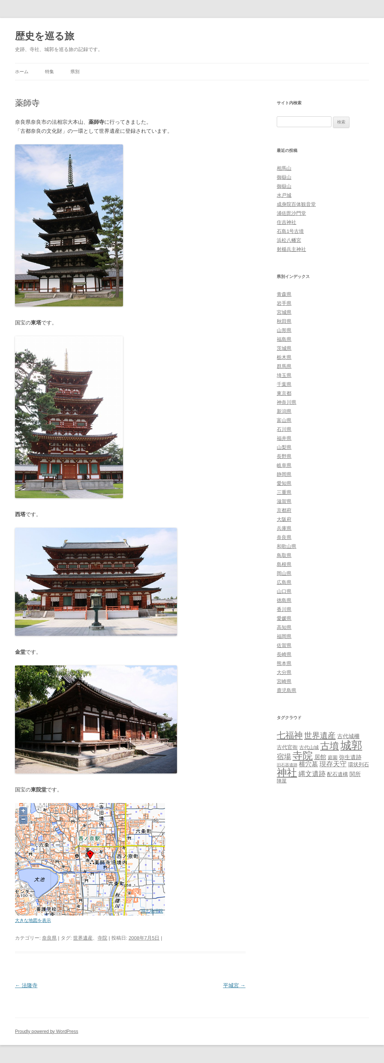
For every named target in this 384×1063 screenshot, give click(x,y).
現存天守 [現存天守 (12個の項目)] (333, 764)
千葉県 (284, 384)
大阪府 (284, 519)
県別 (75, 71)
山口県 (284, 591)
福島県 (284, 339)
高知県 (284, 627)
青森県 (284, 294)
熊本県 (284, 663)
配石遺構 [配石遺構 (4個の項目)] (337, 774)
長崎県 (284, 654)
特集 (49, 71)
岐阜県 (284, 465)
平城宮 (234, 985)
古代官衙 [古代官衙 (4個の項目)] (287, 747)
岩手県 (284, 303)
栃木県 (284, 357)
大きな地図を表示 (33, 920)
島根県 (284, 564)
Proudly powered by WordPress (46, 1031)
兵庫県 (284, 528)
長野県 (284, 456)
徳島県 (284, 600)
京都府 (284, 510)
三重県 (284, 492)
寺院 (102, 938)
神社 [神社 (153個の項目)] (287, 772)
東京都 (284, 393)
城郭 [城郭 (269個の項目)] (351, 745)
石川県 (284, 429)
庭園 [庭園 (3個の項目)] (333, 757)
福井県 (284, 438)
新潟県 (284, 411)
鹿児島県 (286, 690)
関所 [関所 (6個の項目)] (355, 774)
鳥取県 (284, 555)
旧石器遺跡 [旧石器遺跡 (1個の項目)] (287, 765)
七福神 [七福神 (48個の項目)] (290, 735)
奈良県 (49, 938)
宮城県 (284, 312)
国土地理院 (152, 910)
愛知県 (284, 483)
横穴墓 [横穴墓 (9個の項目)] (308, 764)
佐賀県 (284, 645)
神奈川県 (286, 402)
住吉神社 (286, 222)
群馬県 (284, 366)
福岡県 (284, 636)
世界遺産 (83, 938)
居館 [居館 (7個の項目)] (320, 757)
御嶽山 (284, 177)
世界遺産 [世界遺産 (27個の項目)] (320, 735)
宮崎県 (284, 681)
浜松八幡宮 (289, 240)
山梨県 (284, 447)
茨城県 (284, 348)
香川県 (284, 609)
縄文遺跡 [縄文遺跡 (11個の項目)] (312, 774)
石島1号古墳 (290, 231)
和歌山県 (286, 546)
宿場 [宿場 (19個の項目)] (284, 756)
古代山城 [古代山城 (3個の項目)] (309, 747)
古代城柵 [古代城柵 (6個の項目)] (348, 736)
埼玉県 (284, 375)
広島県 (284, 582)
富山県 (284, 420)
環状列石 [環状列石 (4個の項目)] (358, 764)
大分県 (284, 672)
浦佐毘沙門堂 (291, 213)
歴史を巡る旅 (44, 36)
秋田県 (284, 321)
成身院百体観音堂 (296, 204)
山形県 (284, 330)
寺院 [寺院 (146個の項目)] (302, 755)
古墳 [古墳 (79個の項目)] (329, 746)
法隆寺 (26, 985)
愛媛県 (284, 618)
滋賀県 (284, 501)
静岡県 (284, 474)
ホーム (21, 71)
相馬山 (284, 168)
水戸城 (284, 195)
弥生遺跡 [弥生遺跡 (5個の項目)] (350, 757)
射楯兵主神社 (291, 249)
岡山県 (284, 573)
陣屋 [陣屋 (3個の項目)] (281, 781)
